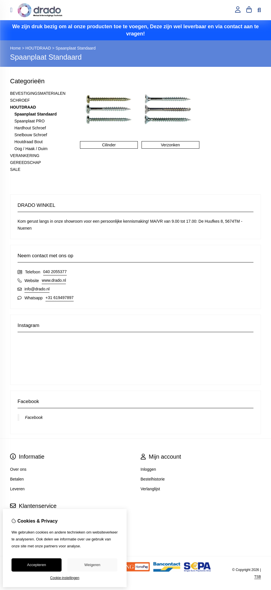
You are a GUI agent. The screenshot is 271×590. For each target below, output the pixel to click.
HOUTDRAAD (38, 48)
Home (15, 48)
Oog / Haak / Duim (30, 148)
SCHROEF (20, 100)
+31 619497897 (59, 297)
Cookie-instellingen (64, 578)
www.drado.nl (54, 280)
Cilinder (109, 145)
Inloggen (148, 469)
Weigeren (92, 565)
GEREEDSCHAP (25, 162)
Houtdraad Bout (28, 141)
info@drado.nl (36, 289)
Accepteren (36, 565)
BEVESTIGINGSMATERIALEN (38, 93)
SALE (15, 169)
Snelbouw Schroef (30, 135)
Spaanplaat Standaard (76, 48)
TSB (257, 577)
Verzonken (170, 145)
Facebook (34, 417)
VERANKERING (24, 155)
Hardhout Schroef (30, 128)
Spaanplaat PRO (29, 121)
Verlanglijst (150, 489)
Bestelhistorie (153, 479)
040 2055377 (55, 271)
